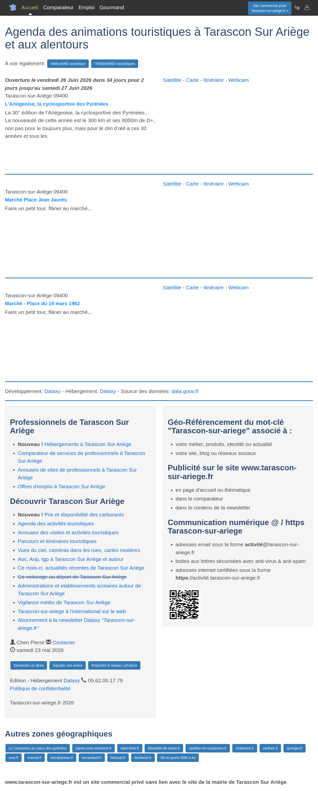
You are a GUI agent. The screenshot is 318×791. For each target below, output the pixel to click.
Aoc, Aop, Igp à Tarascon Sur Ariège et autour (71, 559)
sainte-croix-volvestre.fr (94, 748)
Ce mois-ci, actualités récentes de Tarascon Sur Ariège (81, 568)
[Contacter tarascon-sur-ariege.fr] (307, 7)
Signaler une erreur (67, 665)
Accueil (29, 7)
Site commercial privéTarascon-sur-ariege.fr (269, 8)
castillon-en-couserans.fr (208, 748)
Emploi (86, 7)
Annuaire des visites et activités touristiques (68, 532)
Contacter (64, 642)
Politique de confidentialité (40, 688)
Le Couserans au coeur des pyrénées (38, 748)
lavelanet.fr (142, 758)
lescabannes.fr (61, 758)
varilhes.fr (270, 748)
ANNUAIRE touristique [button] (67, 64)
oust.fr (13, 758)
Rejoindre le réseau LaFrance (114, 665)
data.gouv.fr (185, 391)
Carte (192, 80)
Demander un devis (29, 665)
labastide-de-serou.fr (164, 748)
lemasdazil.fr (92, 758)
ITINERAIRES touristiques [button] (114, 64)
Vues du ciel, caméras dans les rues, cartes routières (79, 550)
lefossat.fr (118, 758)
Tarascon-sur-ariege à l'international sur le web (72, 611)
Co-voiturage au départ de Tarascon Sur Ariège (72, 577)
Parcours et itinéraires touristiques (57, 541)
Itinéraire (213, 80)
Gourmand (111, 7)
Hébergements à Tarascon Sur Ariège (87, 444)
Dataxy (52, 391)
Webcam (238, 80)
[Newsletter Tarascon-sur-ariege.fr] (297, 7)
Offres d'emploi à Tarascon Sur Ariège (61, 486)
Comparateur (58, 7)
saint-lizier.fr (129, 748)
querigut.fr (294, 748)
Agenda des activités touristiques (56, 523)
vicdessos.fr (245, 748)
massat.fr (34, 758)
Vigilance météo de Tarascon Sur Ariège (64, 602)
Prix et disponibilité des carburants (84, 514)
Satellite (172, 80)
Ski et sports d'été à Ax (178, 758)
